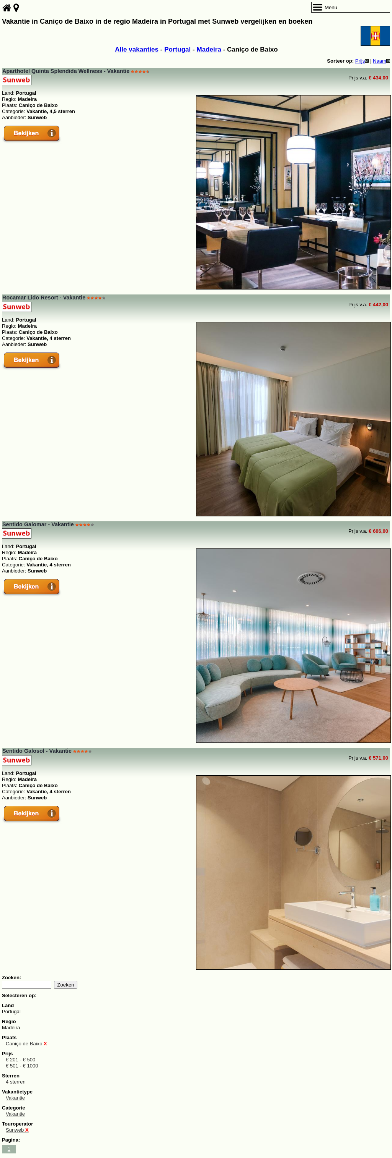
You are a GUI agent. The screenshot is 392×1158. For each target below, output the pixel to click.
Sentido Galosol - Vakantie (37, 751)
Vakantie (15, 1098)
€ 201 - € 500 (20, 1060)
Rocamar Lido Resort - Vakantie (43, 297)
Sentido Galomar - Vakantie (38, 524)
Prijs (362, 61)
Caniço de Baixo (26, 1043)
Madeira (208, 49)
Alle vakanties (136, 49)
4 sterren (16, 1082)
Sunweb (17, 1130)
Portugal (177, 49)
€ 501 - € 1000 (22, 1066)
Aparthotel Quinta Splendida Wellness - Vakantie (65, 71)
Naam (381, 61)
